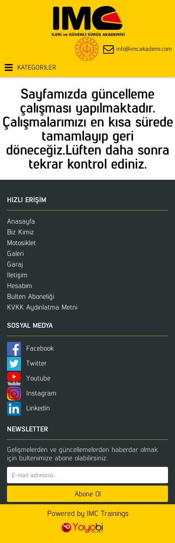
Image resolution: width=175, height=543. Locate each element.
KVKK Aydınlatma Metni (42, 307)
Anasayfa (21, 221)
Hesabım (19, 285)
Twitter (27, 363)
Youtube (28, 378)
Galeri (15, 253)
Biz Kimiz (20, 232)
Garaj (15, 264)
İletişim (17, 275)
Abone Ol (88, 494)
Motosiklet (21, 243)
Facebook (30, 348)
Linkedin (28, 408)
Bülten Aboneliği (30, 296)
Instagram (31, 393)
